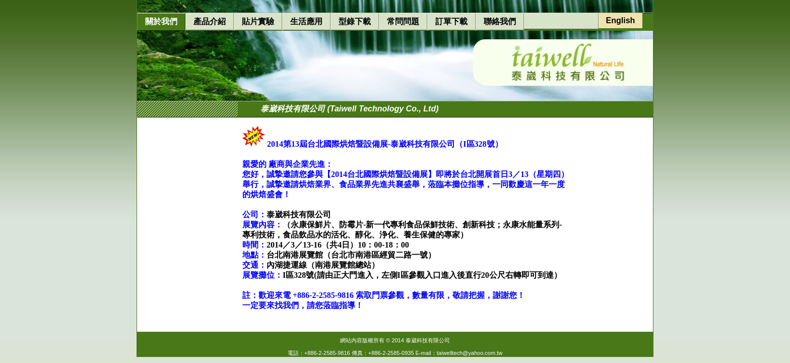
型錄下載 (355, 21)
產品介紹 (209, 21)
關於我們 (161, 21)
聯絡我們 (500, 21)
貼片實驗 (258, 21)
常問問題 (403, 21)
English (620, 20)
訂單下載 (451, 21)
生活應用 (306, 21)
